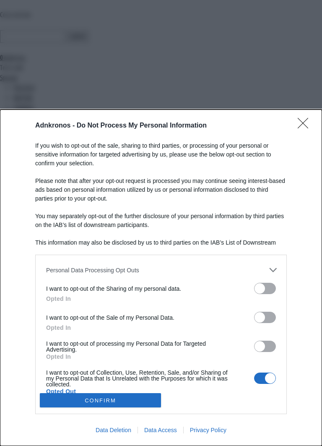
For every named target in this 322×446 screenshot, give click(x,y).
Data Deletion (113, 430)
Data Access (160, 430)
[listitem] (161, 270)
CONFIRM (100, 400)
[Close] (306, 126)
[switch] (265, 288)
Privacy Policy (208, 430)
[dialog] (161, 278)
